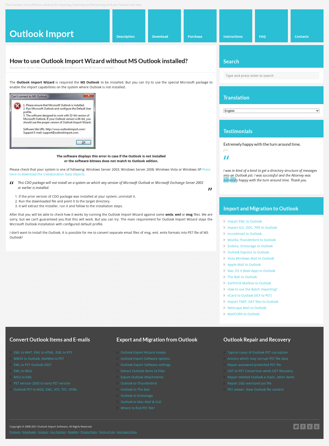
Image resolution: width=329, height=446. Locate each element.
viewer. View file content (256, 389)
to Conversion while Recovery (260, 371)
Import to (245, 221)
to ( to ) (250, 295)
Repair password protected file (254, 365)
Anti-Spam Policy (127, 432)
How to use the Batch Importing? (252, 289)
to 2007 (32, 365)
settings (146, 365)
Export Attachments (142, 377)
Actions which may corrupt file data (258, 358)
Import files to (253, 301)
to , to (39, 358)
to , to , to (43, 352)
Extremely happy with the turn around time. (262, 144)
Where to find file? (138, 408)
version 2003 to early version (42, 383)
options (145, 358)
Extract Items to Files (143, 371)
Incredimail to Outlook (245, 233)
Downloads (29, 432)
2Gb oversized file (249, 383)
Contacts (43, 432)
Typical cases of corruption (258, 352)
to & (141, 402)
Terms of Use (107, 432)
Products (15, 432)
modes (143, 352)
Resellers (73, 432)
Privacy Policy (89, 432)
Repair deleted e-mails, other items (261, 377)
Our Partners (58, 432)
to (252, 240)
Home (30, 67)
